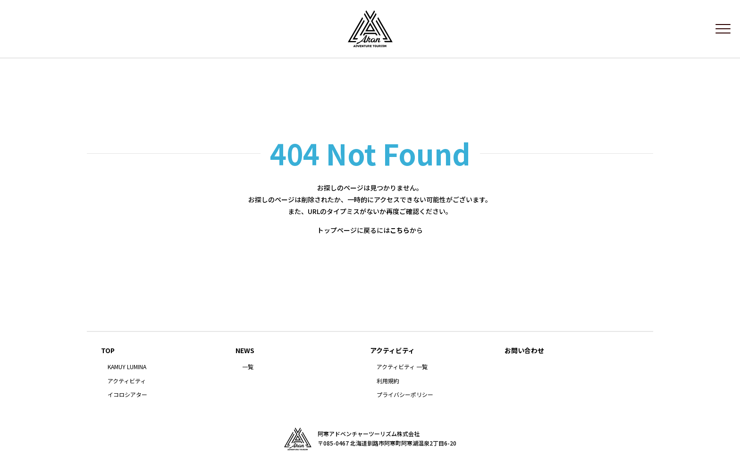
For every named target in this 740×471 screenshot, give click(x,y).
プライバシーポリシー (405, 399)
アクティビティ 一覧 (402, 371)
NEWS (244, 354)
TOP (108, 354)
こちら (400, 235)
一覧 (247, 371)
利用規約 (388, 385)
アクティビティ (127, 385)
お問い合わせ (524, 354)
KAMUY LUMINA (127, 371)
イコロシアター (127, 399)
